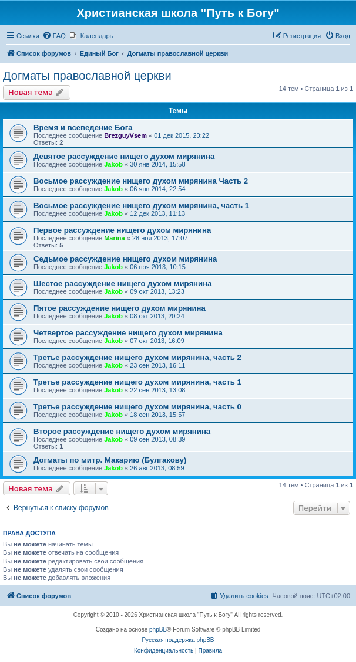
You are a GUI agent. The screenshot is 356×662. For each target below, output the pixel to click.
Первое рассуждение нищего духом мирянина (122, 230)
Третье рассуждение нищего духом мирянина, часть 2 (137, 357)
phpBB (158, 629)
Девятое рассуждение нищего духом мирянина (123, 156)
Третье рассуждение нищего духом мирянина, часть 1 (137, 382)
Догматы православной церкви (87, 75)
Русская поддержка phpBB (178, 640)
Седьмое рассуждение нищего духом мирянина (125, 258)
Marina (114, 238)
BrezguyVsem (125, 135)
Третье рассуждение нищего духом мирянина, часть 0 (137, 406)
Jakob (113, 164)
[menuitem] (54, 36)
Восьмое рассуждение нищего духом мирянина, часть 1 (141, 205)
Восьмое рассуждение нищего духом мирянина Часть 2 (140, 180)
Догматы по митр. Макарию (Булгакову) (109, 460)
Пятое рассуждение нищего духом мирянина (119, 308)
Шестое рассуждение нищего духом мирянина (122, 283)
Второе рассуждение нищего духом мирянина (121, 431)
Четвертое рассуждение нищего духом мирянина (128, 332)
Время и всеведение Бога (82, 127)
